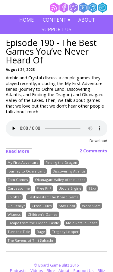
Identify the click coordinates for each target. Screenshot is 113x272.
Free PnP (44, 188)
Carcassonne (19, 188)
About (86, 20)
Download (98, 140)
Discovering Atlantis (69, 171)
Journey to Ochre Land (27, 171)
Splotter (14, 197)
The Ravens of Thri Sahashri (31, 240)
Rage (41, 232)
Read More (17, 151)
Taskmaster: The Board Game (53, 197)
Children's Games (43, 214)
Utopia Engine (69, 188)
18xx (92, 188)
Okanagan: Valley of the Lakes (60, 180)
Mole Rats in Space (82, 223)
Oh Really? (16, 205)
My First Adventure (23, 162)
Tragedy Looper (65, 232)
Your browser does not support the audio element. (57, 128)
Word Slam (91, 205)
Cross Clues (42, 205)
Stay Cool (67, 205)
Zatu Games (18, 180)
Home (26, 20)
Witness (14, 214)
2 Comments (93, 151)
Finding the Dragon (61, 162)
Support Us (56, 29)
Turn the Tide (19, 232)
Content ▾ (57, 21)
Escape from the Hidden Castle (33, 223)
